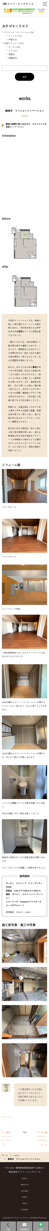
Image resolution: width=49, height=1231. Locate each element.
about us (24, 1184)
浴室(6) (12, 54)
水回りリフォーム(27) (13, 43)
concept (24, 1190)
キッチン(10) (14, 46)
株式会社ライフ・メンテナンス (25, 1171)
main (25, 1131)
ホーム (5, 1155)
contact (24, 1209)
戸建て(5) (13, 39)
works (16, 1155)
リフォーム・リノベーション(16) (18, 32)
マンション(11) (15, 35)
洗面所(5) (13, 57)
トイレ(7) (13, 50)
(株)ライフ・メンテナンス (18, 4)
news (24, 1203)
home (24, 1178)
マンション (7, 1116)
